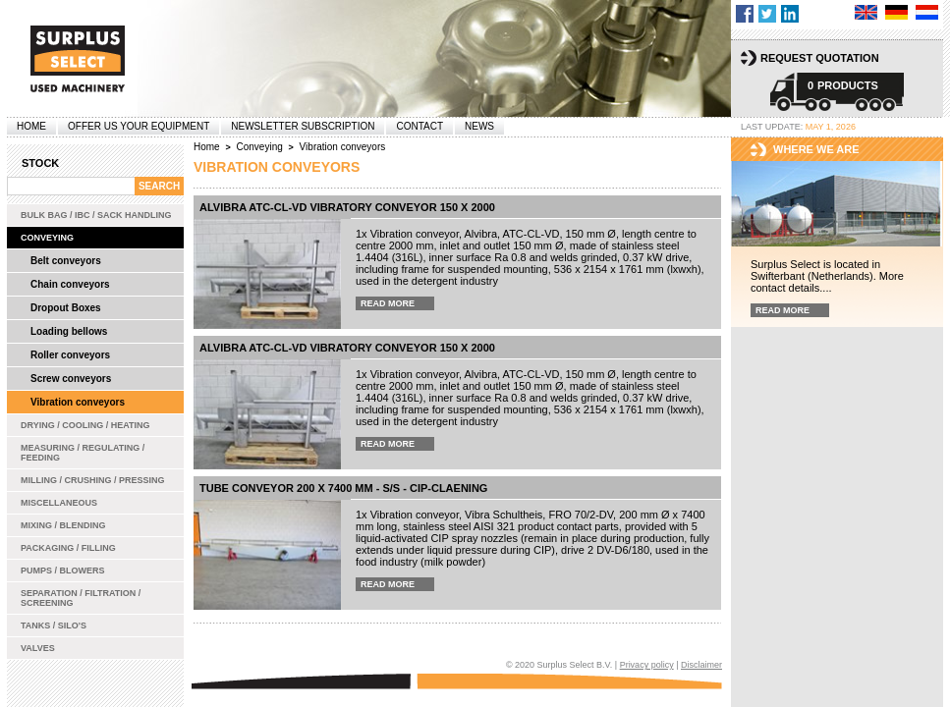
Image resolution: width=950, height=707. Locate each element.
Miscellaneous (59, 503)
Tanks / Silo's (53, 625)
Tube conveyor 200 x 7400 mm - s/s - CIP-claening (343, 488)
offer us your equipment (138, 126)
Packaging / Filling (68, 548)
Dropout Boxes (65, 307)
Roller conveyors (70, 355)
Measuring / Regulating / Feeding (82, 452)
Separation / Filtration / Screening (80, 598)
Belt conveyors (65, 260)
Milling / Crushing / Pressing (93, 480)
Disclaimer (701, 665)
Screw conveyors (70, 378)
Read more (388, 303)
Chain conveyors (70, 284)
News (479, 126)
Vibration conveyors (77, 402)
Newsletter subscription (302, 126)
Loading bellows (68, 331)
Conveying (47, 238)
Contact (419, 126)
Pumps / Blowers (63, 570)
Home (31, 126)
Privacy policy (647, 665)
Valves (38, 648)
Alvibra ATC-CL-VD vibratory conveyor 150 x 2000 (347, 207)
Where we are (816, 149)
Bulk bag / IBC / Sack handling (96, 215)
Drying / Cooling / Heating (85, 425)
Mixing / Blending (63, 525)
